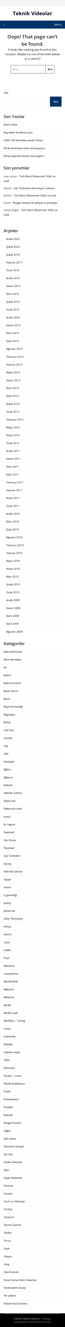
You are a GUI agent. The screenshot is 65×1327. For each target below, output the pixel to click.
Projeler (8, 1107)
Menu (58, 24)
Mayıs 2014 (13, 372)
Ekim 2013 (12, 388)
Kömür (8, 934)
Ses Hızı (8, 1154)
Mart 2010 (12, 576)
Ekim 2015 (12, 294)
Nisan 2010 (13, 568)
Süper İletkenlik (13, 1178)
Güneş (7, 863)
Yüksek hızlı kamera (15, 1303)
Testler (8, 1232)
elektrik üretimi (13, 793)
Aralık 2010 (13, 513)
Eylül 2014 (12, 341)
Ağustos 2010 (14, 537)
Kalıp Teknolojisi (13, 918)
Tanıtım (8, 1193)
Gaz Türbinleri (12, 855)
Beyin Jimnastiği (13, 706)
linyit (7, 958)
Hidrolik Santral (13, 871)
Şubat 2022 (13, 246)
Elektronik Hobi (13, 808)
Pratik (7, 1091)
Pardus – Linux (12, 1075)
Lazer (7, 942)
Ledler (7, 950)
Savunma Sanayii (14, 1146)
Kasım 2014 (13, 325)
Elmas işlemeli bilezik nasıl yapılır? (24, 156)
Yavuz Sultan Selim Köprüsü (20, 1280)
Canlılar (8, 738)
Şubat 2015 (13, 301)
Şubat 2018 (13, 254)
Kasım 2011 (13, 458)
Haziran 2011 (14, 490)
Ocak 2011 (12, 506)
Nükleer (8, 1044)
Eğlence (8, 777)
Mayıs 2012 (13, 427)
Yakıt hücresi (11, 1272)
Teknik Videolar (32, 13)
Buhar (7, 722)
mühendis (10, 1036)
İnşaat (7, 879)
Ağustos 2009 (14, 631)
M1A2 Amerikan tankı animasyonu (24, 148)
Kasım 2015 (13, 286)
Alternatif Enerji (13, 651)
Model (7, 1005)
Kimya (7, 926)
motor (7, 1028)
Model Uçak (11, 1013)
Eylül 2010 (12, 529)
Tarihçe (8, 1209)
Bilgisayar (9, 714)
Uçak (7, 1248)
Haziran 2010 (14, 553)
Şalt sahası (10, 1138)
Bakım (7, 675)
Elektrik (8, 785)
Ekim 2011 (12, 466)
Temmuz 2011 (15, 482)
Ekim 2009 (12, 616)
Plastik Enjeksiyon (14, 1083)
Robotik (8, 1115)
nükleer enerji (12, 1052)
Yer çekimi (10, 1295)
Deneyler (9, 761)
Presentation (11, 1099)
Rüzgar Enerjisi (12, 1122)
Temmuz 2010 (15, 545)
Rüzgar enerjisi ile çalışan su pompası (35, 202)
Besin (7, 698)
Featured (9, 832)
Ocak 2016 (12, 270)
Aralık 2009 (13, 600)
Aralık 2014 (13, 317)
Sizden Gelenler (13, 1162)
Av (5, 667)
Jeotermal (9, 910)
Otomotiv (9, 1068)
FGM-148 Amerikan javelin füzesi (23, 140)
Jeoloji (7, 903)
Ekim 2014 (12, 333)
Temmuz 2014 (15, 356)
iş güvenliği (10, 895)
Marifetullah (11, 981)
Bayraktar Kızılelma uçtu (18, 132)
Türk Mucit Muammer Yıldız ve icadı (35, 195)
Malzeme (9, 966)
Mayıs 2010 (13, 561)
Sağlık (7, 1130)
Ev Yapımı (9, 824)
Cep (6, 746)
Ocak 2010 (12, 592)
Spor (6, 1170)
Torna (7, 1240)
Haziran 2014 (14, 364)
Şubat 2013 (13, 404)
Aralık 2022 (13, 239)
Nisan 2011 (13, 498)
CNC (6, 753)
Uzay (7, 1264)
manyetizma (11, 973)
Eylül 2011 (12, 474)
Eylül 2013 (12, 396)
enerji (7, 816)
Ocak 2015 (12, 309)
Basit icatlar (11, 124)
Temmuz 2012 (15, 419)
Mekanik (9, 989)
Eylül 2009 (12, 623)
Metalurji (9, 997)
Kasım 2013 (13, 380)
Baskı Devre (11, 691)
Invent (7, 887)
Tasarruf (9, 1217)
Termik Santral (12, 1225)
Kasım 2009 (13, 608)
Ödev (7, 1060)
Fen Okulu (10, 840)
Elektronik (10, 801)
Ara (6, 93)
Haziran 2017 (14, 262)
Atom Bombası (12, 659)
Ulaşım (8, 1256)
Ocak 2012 (12, 443)
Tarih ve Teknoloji (14, 1201)
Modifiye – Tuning (14, 1020)
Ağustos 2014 (14, 348)
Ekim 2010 (12, 521)
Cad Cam (9, 730)
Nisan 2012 (13, 435)
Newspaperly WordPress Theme (32, 1322)
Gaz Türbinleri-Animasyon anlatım (34, 188)
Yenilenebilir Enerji (15, 1287)
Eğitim (7, 769)
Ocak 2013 (12, 411)
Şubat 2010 (13, 584)
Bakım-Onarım (12, 683)
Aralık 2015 (13, 278)
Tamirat (8, 1185)
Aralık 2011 (13, 451)
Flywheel (9, 848)
